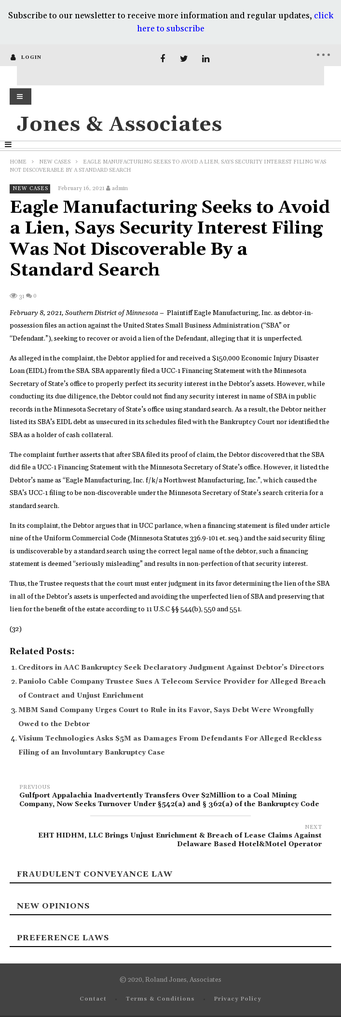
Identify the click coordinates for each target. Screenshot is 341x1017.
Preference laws (63, 938)
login (31, 57)
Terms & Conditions (160, 999)
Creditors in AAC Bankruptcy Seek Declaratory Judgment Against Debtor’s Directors (171, 667)
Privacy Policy (237, 999)
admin (120, 188)
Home (18, 162)
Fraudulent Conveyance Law (95, 874)
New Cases (54, 162)
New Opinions (53, 906)
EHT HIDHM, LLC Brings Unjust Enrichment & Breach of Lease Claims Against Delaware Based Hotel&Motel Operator (170, 837)
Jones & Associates (119, 124)
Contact (93, 999)
